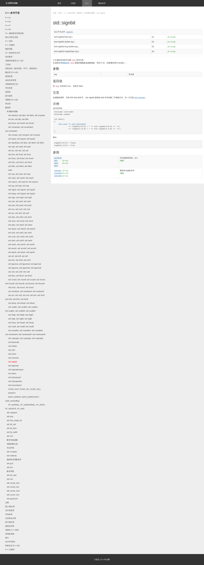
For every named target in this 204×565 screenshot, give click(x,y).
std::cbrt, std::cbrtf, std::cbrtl (18, 201)
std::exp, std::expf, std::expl (17, 174)
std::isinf (10, 350)
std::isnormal (12, 358)
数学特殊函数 (11, 440)
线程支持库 (9, 526)
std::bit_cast (10, 475)
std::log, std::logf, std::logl (17, 186)
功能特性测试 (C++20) (14, 61)
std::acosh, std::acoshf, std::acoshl (20, 248)
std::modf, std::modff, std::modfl (19, 327)
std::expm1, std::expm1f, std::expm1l (21, 182)
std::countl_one (12, 487)
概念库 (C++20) (11, 72)
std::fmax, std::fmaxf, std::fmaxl (19, 158)
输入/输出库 (10, 506)
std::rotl (9, 436)
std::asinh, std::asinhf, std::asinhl (20, 244)
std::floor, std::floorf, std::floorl (18, 276)
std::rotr (9, 479)
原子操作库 (9, 522)
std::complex (11, 452)
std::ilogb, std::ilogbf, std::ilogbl (19, 315)
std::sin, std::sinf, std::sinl (16, 151)
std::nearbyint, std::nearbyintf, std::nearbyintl (24, 291)
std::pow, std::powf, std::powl (18, 205)
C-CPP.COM (12, 3)
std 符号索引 (10, 542)
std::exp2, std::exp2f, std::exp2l (19, 178)
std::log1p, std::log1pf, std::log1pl (20, 194)
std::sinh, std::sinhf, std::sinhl (18, 233)
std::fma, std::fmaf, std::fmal (18, 154)
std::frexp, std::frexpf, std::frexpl (19, 323)
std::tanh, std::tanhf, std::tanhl (18, 240)
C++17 (8, 25)
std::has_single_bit (13, 420)
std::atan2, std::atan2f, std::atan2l (20, 229)
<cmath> (69, 32)
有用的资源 (9, 534)
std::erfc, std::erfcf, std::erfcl (18, 260)
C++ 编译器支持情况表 (14, 33)
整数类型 (66, 63)
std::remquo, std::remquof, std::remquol (22, 135)
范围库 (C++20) (11, 100)
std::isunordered (13, 385)
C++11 (8, 18)
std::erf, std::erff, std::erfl (16, 256)
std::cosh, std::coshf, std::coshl (19, 237)
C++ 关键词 (10, 45)
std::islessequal (13, 377)
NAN (8, 170)
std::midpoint (11, 413)
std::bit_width (11, 432)
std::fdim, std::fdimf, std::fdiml (18, 166)
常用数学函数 (11, 111)
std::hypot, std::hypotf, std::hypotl (20, 139)
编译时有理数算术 (13, 459)
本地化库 (8, 514)
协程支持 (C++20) (12, 546)
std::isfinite (11, 346)
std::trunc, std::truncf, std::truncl (19, 287)
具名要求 (8, 57)
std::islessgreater (13, 381)
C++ (87, 3)
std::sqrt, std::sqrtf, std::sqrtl (18, 147)
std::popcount (11, 499)
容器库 (8, 92)
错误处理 (8, 76)
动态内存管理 (10, 80)
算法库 (8, 104)
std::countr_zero (12, 491)
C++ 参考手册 (12, 13)
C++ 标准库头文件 (12, 53)
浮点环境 (9, 448)
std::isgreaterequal (14, 370)
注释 (7, 503)
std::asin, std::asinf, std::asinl (18, 217)
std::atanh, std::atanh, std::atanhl (20, 252)
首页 (59, 3)
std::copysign (139, 97)
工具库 (8, 64)
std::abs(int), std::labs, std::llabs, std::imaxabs (25, 115)
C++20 (8, 29)
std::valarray (11, 456)
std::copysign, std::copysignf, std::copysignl (24, 338)
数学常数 (9, 471)
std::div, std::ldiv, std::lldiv (16, 119)
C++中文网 (105, 559)
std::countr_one (12, 495)
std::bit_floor (11, 428)
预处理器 (8, 49)
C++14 (8, 21)
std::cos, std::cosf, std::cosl (17, 209)
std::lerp (9, 416)
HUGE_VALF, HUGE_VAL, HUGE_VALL (23, 389)
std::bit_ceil (10, 424)
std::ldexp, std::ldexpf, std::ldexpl (20, 303)
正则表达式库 (10, 518)
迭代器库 (8, 96)
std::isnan (10, 354)
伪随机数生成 (11, 444)
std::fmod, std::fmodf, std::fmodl (19, 123)
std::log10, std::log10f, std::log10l (20, 190)
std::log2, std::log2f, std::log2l (18, 197)
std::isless (10, 373)
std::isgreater (12, 366)
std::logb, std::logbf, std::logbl (18, 319)
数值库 (8, 108)
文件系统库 (9, 510)
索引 (7, 538)
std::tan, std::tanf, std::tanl (17, 213)
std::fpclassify (12, 342)
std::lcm (9, 467)
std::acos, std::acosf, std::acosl (19, 221)
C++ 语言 (9, 41)
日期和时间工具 (11, 84)
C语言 (73, 3)
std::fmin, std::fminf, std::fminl (18, 162)
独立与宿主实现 (11, 37)
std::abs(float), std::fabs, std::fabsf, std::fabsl (24, 143)
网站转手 (102, 3)
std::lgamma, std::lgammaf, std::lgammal (23, 264)
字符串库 (8, 88)
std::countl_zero (12, 483)
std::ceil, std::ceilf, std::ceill (17, 272)
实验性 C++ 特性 (12, 530)
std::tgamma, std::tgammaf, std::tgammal (23, 268)
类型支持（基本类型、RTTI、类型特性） (21, 68)
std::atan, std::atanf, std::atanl (18, 225)
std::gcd (9, 463)
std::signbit (11, 362)
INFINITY (10, 393)
